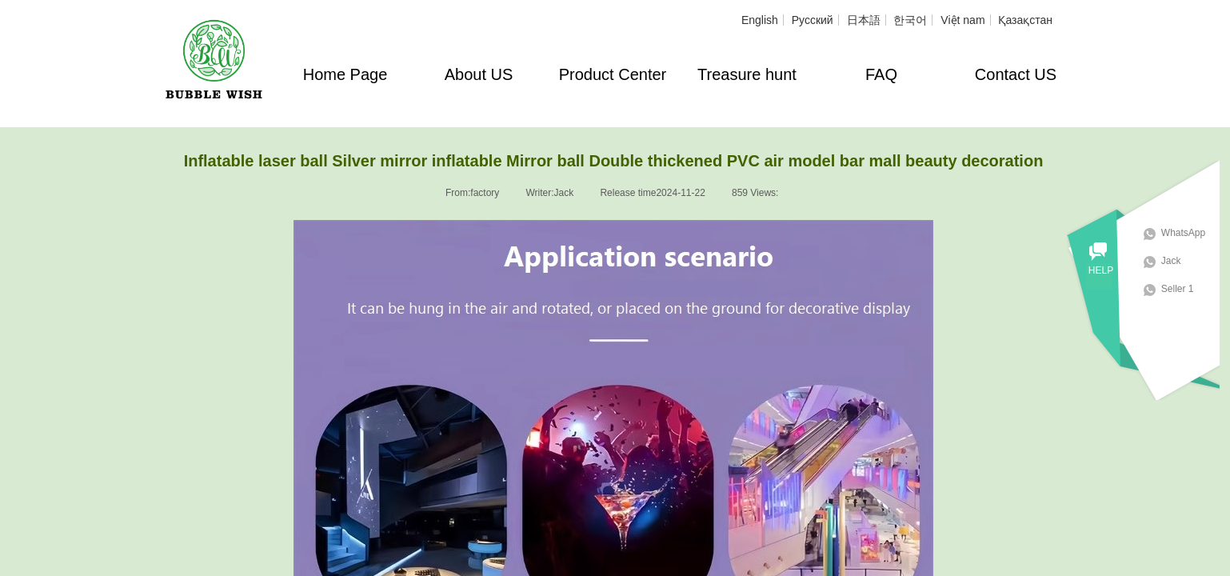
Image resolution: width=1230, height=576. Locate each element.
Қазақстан (1025, 20)
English (759, 20)
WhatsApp (1194, 232)
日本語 (864, 20)
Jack (1182, 260)
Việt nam (962, 20)
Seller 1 (1188, 288)
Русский (812, 20)
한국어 (910, 20)
